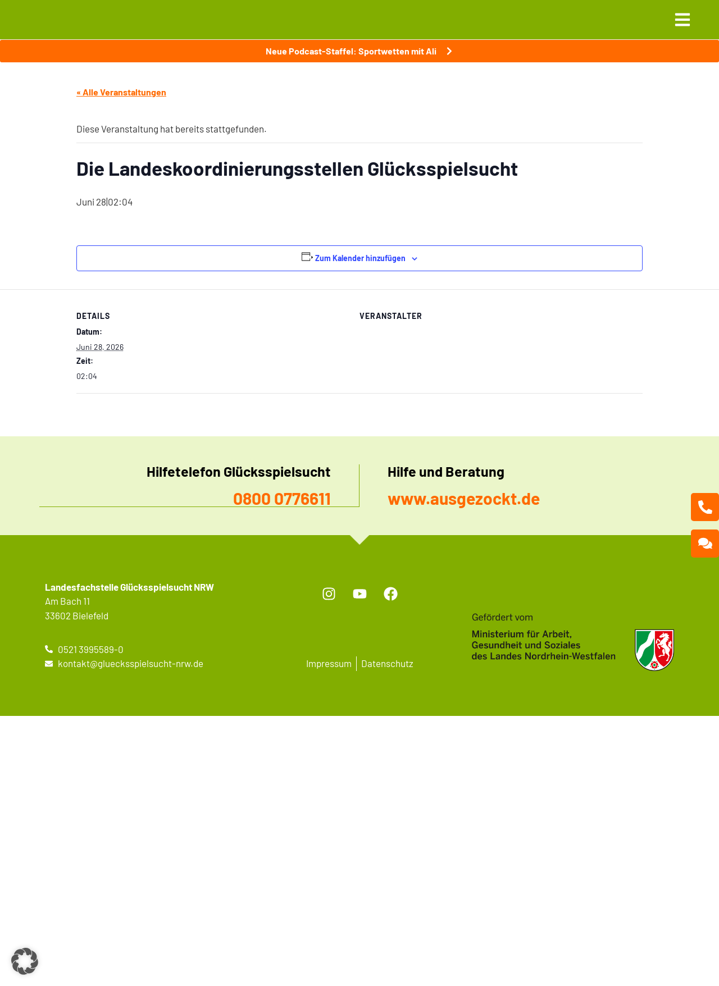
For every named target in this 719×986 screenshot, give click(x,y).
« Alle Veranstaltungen (121, 91)
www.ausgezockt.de (464, 498)
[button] (24, 961)
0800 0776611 (282, 498)
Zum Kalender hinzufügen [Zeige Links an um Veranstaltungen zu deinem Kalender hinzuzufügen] (360, 258)
